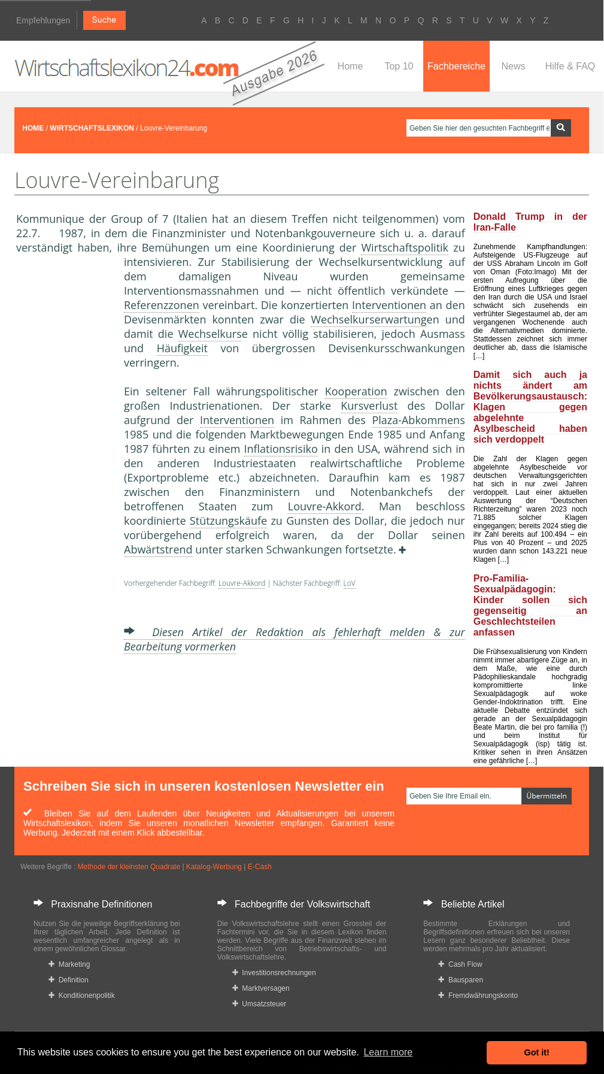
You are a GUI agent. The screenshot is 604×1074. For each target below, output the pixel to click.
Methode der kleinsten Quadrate (129, 867)
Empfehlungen (43, 20)
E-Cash (260, 867)
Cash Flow (460, 964)
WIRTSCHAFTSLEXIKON (92, 128)
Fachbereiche (456, 66)
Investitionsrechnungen (274, 973)
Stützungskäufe (228, 520)
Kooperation (356, 391)
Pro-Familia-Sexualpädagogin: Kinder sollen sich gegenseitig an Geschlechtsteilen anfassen (530, 605)
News (513, 66)
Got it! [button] (537, 1052)
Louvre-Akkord (325, 506)
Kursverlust (369, 405)
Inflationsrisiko (280, 448)
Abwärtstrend (158, 549)
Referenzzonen (161, 305)
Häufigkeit (182, 348)
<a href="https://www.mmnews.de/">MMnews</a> (64, 454)
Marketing (69, 964)
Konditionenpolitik (81, 995)
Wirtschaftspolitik (404, 247)
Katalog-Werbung (214, 867)
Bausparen (460, 980)
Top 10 (398, 66)
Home (350, 66)
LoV (350, 583)
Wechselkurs (210, 333)
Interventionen (389, 305)
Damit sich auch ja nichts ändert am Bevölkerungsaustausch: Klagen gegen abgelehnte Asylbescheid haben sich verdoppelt (530, 407)
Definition (68, 980)
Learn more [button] (387, 1052)
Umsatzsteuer (259, 1004)
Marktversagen (261, 988)
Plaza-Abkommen (416, 420)
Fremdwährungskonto (478, 995)
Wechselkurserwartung (368, 319)
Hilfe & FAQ (570, 66)
